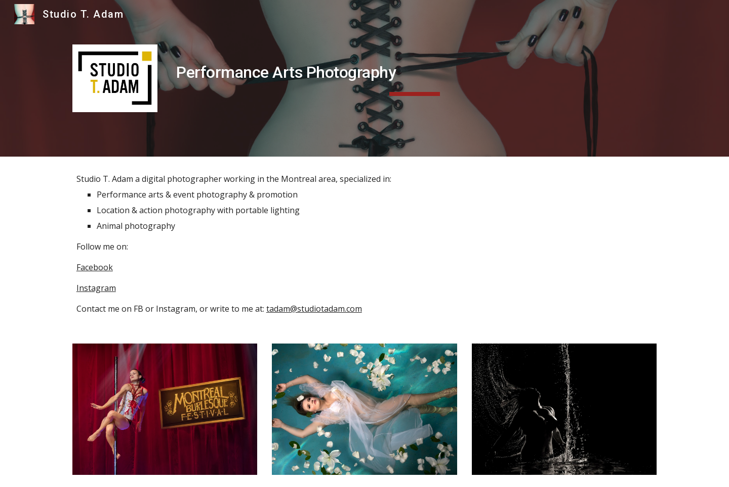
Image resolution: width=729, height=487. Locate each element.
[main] (414, 72)
